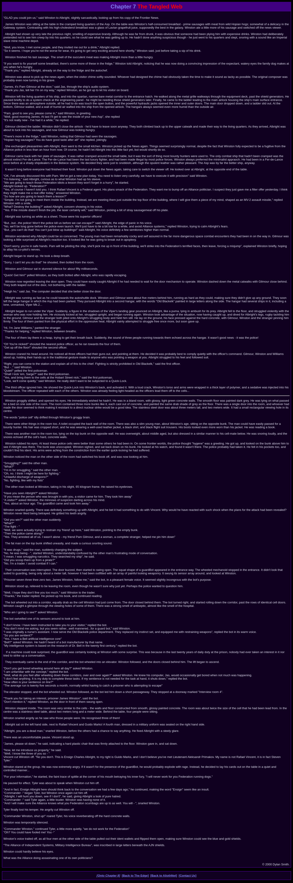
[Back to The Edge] (135, 875)
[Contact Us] (187, 875)
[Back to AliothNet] (163, 875)
